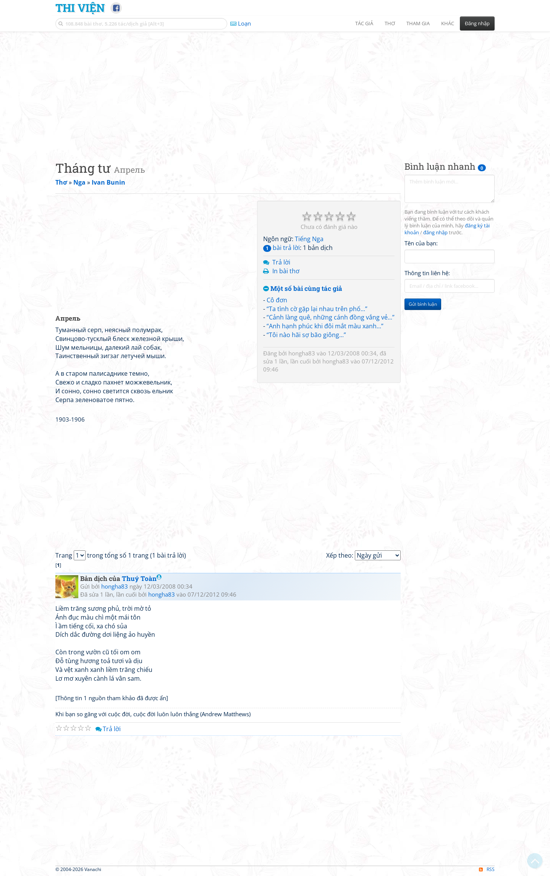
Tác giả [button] (364, 23)
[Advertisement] (275, 89)
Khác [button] (447, 23)
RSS (487, 869)
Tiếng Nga (309, 239)
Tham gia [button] (418, 23)
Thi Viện (80, 7)
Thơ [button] (390, 23)
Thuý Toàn (142, 578)
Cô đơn (277, 300)
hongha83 (301, 353)
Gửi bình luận (423, 304)
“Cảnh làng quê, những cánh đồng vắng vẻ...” (331, 317)
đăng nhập (435, 232)
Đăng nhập (477, 23)
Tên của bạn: (421, 243)
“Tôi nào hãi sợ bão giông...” (306, 335)
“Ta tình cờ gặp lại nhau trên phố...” (317, 309)
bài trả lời (281, 247)
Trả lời (281, 262)
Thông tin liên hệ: (427, 273)
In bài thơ (285, 271)
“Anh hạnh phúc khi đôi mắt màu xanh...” (325, 326)
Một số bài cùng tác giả (302, 288)
